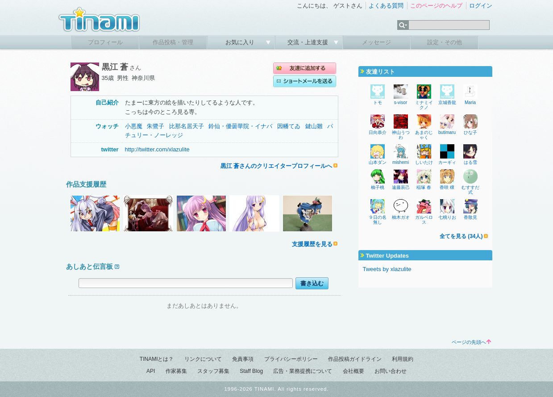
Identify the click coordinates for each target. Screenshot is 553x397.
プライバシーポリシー (291, 359)
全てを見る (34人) (461, 236)
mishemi (400, 162)
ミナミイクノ (424, 105)
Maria (470, 102)
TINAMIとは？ (157, 359)
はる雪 (470, 162)
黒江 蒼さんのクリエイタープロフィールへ (276, 166)
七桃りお (447, 217)
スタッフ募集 (213, 371)
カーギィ (447, 162)
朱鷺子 (155, 126)
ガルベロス (424, 220)
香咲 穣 (447, 187)
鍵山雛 (314, 126)
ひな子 (470, 132)
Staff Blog (251, 371)
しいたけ (424, 162)
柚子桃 (377, 187)
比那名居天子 (186, 126)
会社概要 (353, 371)
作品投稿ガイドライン (355, 359)
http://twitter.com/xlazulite (157, 149)
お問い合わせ (390, 371)
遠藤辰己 (401, 187)
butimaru (447, 132)
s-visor (400, 102)
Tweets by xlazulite (387, 269)
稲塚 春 (423, 187)
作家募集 (176, 371)
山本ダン (378, 162)
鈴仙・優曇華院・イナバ (240, 126)
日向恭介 (378, 132)
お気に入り (240, 42)
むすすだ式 (470, 190)
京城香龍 (447, 102)
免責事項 (243, 359)
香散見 (470, 217)
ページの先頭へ (471, 342)
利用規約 (402, 359)
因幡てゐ (288, 126)
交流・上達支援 (308, 42)
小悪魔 (133, 126)
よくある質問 (386, 5)
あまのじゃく (424, 135)
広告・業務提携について (302, 371)
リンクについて (203, 359)
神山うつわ (401, 135)
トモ (377, 102)
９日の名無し (378, 220)
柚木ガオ (401, 217)
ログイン (480, 5)
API (150, 371)
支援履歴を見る (312, 244)
